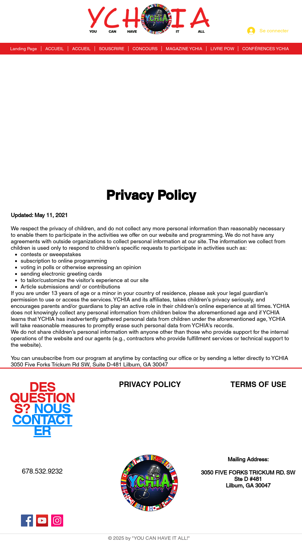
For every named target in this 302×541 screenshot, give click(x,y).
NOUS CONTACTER (42, 419)
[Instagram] (57, 521)
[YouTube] (42, 521)
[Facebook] (27, 521)
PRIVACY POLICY (150, 384)
